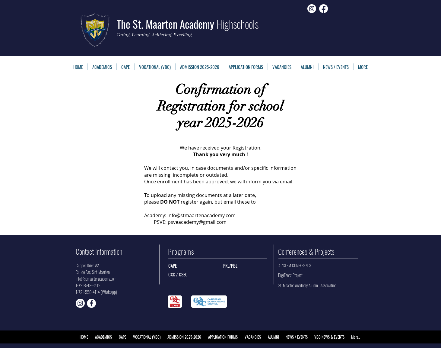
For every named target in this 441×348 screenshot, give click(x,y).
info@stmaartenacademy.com (201, 215)
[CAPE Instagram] (80, 303)
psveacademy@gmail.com (197, 222)
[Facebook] (323, 8)
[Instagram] (311, 8)
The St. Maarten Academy (188, 24)
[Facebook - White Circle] (91, 303)
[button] (246, 66)
